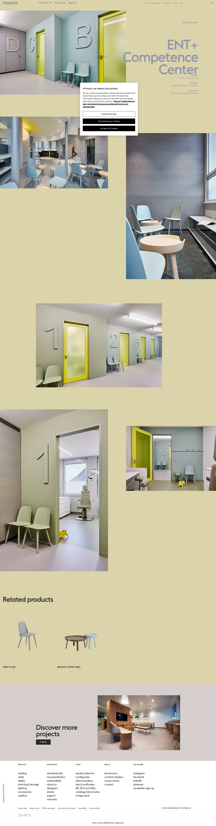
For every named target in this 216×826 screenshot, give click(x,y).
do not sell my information (66, 808)
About (146, 3)
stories (50, 791)
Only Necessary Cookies (109, 121)
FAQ (175, 3)
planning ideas (84, 780)
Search (24, 815)
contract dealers (113, 777)
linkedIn (137, 780)
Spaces (72, 2)
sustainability (54, 780)
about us (51, 784)
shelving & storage (28, 784)
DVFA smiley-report (48, 808)
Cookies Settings (109, 114)
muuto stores (111, 780)
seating (22, 773)
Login (181, 3)
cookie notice (22, 808)
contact (108, 784)
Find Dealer (167, 3)
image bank (82, 795)
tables (21, 780)
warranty (52, 799)
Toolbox (60, 2)
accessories (24, 791)
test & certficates (85, 784)
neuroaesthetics (56, 777)
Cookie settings (94, 808)
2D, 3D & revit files (85, 788)
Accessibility (82, 808)
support (51, 795)
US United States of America (176, 808)
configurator (83, 777)
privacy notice (34, 808)
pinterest (138, 784)
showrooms (110, 773)
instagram (139, 773)
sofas (21, 777)
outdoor (22, 795)
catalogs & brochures (87, 791)
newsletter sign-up (143, 788)
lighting (22, 788)
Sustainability (156, 3)
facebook (138, 777)
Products (45, 2)
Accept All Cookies (109, 128)
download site (55, 773)
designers (52, 788)
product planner (85, 773)
